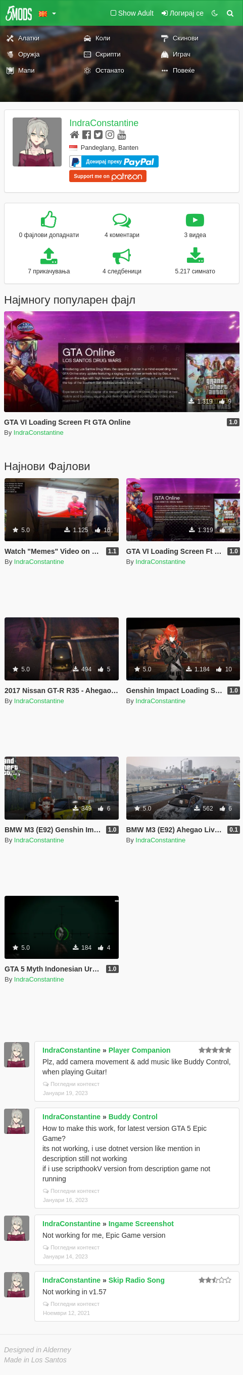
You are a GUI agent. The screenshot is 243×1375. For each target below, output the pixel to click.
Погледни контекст (71, 1084)
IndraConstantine (103, 123)
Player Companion (140, 1050)
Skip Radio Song (137, 1280)
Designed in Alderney (37, 1350)
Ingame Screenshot (141, 1224)
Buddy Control (133, 1117)
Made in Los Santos (35, 1360)
